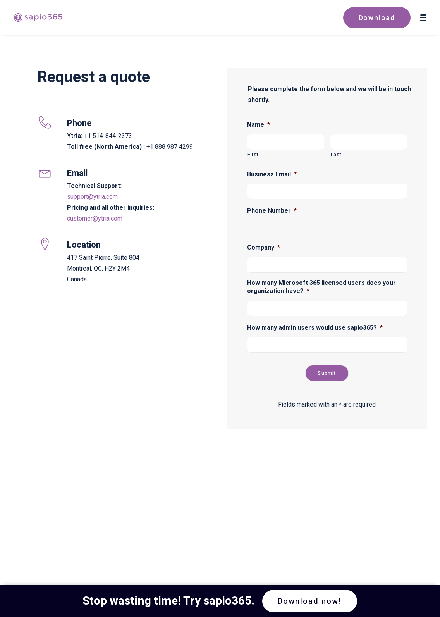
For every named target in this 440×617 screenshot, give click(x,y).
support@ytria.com (92, 196)
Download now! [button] (310, 601)
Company (263, 247)
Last (336, 154)
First (253, 154)
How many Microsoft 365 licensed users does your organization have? (321, 287)
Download (377, 18)
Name (258, 124)
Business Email (272, 174)
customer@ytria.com (94, 218)
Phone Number (272, 210)
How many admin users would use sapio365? (315, 327)
